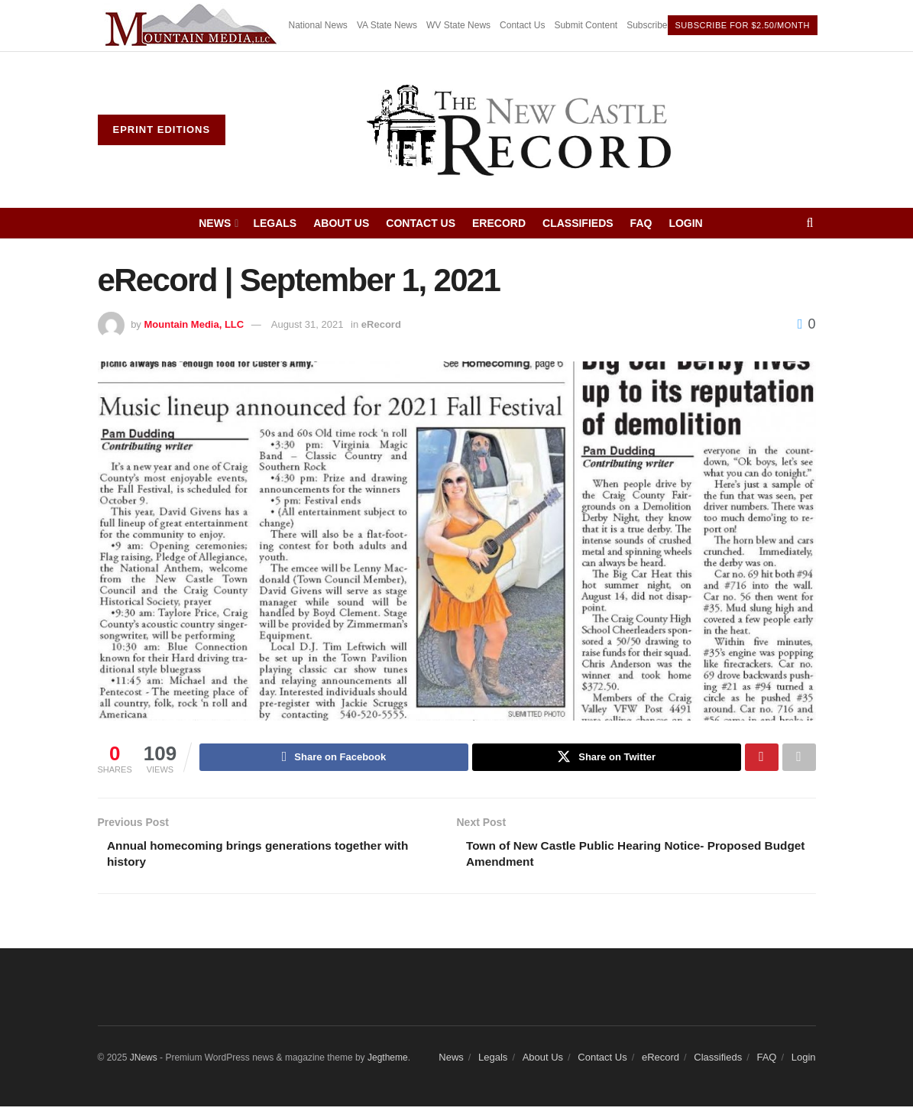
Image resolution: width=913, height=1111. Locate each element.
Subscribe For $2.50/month (742, 25)
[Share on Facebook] (333, 758)
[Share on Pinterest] (762, 758)
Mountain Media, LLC (194, 324)
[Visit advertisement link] (193, 25)
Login (685, 223)
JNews (143, 1061)
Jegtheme (387, 1061)
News (215, 223)
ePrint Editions (162, 129)
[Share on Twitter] (606, 758)
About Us (341, 223)
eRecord (499, 223)
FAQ (641, 223)
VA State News (387, 25)
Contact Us (522, 25)
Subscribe (646, 25)
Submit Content (585, 25)
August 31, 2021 (307, 324)
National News (318, 25)
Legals (274, 223)
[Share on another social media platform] (799, 758)
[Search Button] (809, 223)
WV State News (458, 25)
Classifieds (578, 223)
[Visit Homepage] (520, 130)
